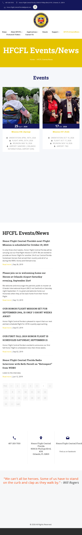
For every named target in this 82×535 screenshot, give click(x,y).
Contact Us (29, 35)
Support (55, 32)
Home (4, 32)
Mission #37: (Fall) (61, 132)
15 (13, 405)
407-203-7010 (9, 3)
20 (45, 405)
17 (26, 405)
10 (26, 399)
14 (6, 405)
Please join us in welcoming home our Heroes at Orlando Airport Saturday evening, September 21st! (27, 279)
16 (19, 405)
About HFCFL (16, 32)
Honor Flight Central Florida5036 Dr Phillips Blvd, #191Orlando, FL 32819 (41, 455)
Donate (45, 32)
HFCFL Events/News (71, 32)
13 (45, 399)
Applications (32, 32)
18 (32, 405)
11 (32, 399)
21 (6, 411)
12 (39, 399)
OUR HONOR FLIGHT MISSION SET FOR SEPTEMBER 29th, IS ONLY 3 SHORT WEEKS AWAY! (28, 315)
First (5, 393)
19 (39, 405)
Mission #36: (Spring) (21, 132)
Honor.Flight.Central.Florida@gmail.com (19, 7)
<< (11, 393)
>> (12, 411)
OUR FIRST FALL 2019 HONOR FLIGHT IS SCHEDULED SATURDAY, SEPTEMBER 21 (26, 343)
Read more (7, 267)
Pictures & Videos (13, 35)
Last (18, 411)
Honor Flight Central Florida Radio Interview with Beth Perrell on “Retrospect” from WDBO (25, 370)
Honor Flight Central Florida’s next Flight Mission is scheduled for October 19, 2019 (25, 244)
